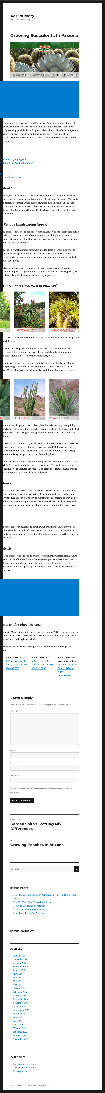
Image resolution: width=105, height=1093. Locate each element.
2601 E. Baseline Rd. (67, 664)
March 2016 (19, 1028)
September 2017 (21, 966)
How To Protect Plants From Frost (30, 909)
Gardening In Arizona (24, 1067)
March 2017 (19, 988)
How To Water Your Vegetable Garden (32, 902)
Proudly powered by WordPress (36, 1085)
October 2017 (19, 963)
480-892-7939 (64, 675)
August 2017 (19, 970)
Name (14, 750)
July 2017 (17, 974)
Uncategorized (20, 1071)
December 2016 (21, 999)
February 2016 (20, 1032)
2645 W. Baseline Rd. (16, 661)
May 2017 (17, 981)
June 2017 (17, 977)
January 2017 (19, 995)
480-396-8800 (39, 668)
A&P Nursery (22, 16)
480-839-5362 (12, 668)
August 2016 (19, 1013)
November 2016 (21, 1003)
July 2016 (17, 1017)
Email (14, 763)
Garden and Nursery (23, 1064)
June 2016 (18, 1021)
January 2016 (19, 1035)
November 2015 (21, 1039)
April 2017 (18, 984)
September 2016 (21, 1010)
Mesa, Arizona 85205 (42, 664)
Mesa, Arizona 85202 (16, 664)
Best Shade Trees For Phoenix (28, 913)
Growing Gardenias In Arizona (29, 905)
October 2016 (19, 1006)
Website (14, 775)
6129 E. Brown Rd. (41, 661)
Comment (15, 711)
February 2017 (20, 992)
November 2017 (21, 959)
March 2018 (19, 955)
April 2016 (18, 1024)
